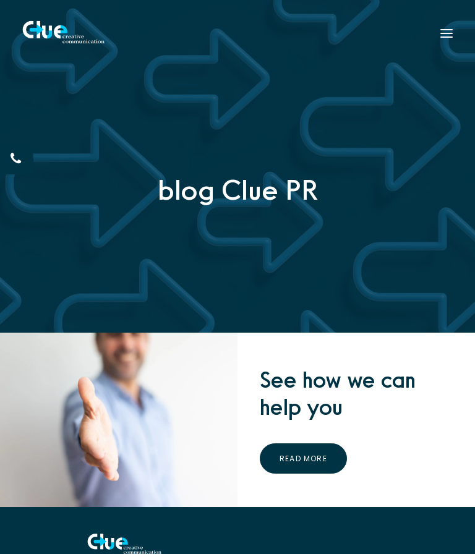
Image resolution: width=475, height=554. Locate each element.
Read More (303, 458)
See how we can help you (338, 392)
